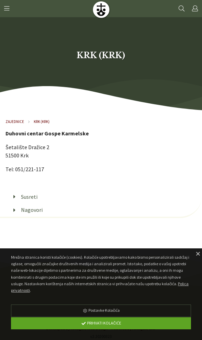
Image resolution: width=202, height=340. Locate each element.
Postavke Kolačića (101, 310)
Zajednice (15, 121)
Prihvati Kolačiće (101, 323)
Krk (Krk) (42, 121)
